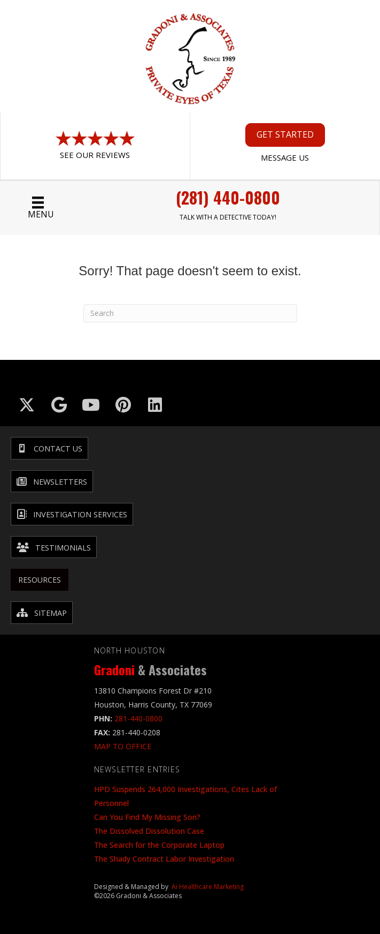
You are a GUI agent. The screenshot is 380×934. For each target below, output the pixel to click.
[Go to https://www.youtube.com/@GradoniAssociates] (91, 405)
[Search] (190, 313)
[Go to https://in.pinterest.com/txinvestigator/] (123, 405)
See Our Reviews (95, 154)
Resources (39, 580)
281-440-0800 (138, 718)
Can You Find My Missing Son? (147, 817)
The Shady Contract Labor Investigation (164, 859)
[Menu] (38, 208)
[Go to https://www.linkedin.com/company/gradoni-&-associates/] (155, 405)
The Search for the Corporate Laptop (159, 845)
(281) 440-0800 (228, 197)
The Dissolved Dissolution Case (149, 831)
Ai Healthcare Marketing (208, 886)
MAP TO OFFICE (122, 746)
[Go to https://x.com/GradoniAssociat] (27, 405)
